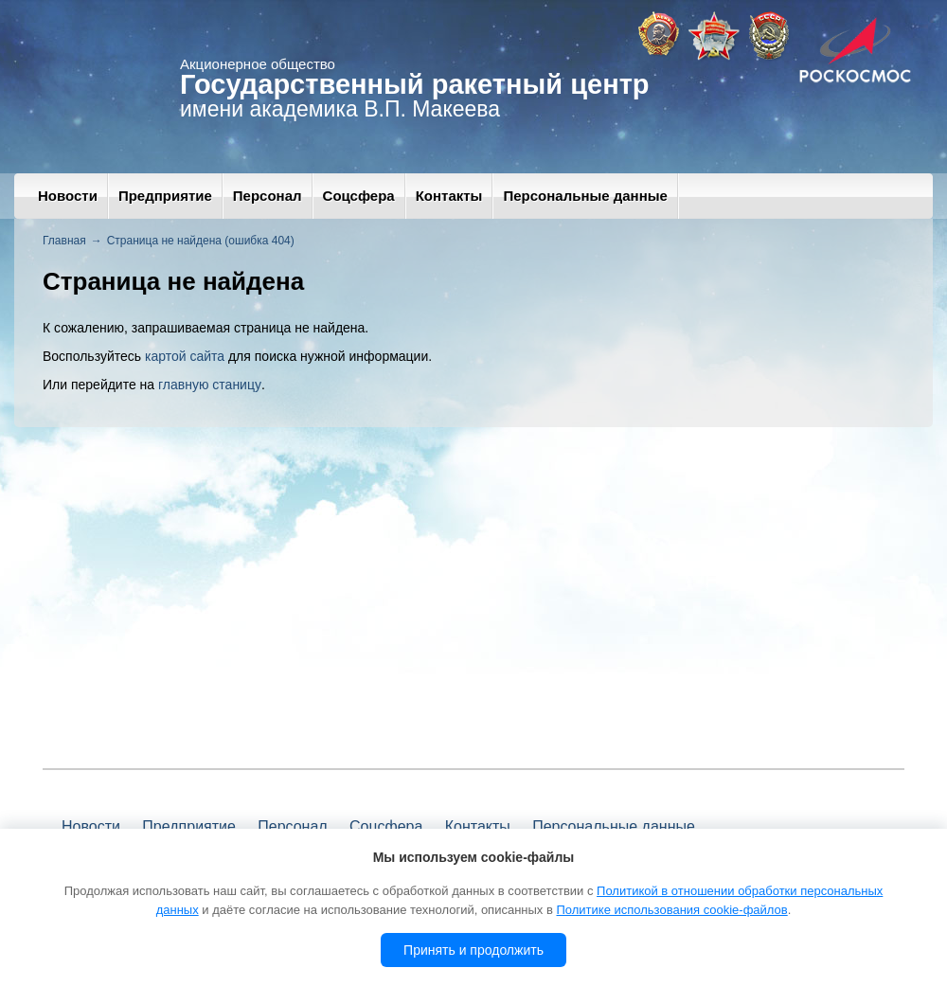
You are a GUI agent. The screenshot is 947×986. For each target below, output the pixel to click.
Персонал (267, 196)
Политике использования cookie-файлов (671, 910)
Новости (68, 196)
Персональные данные (585, 196)
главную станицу (209, 384)
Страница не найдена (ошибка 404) (201, 240)
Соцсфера (359, 196)
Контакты (449, 196)
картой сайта (184, 356)
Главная (64, 240)
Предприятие (165, 196)
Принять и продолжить (473, 950)
